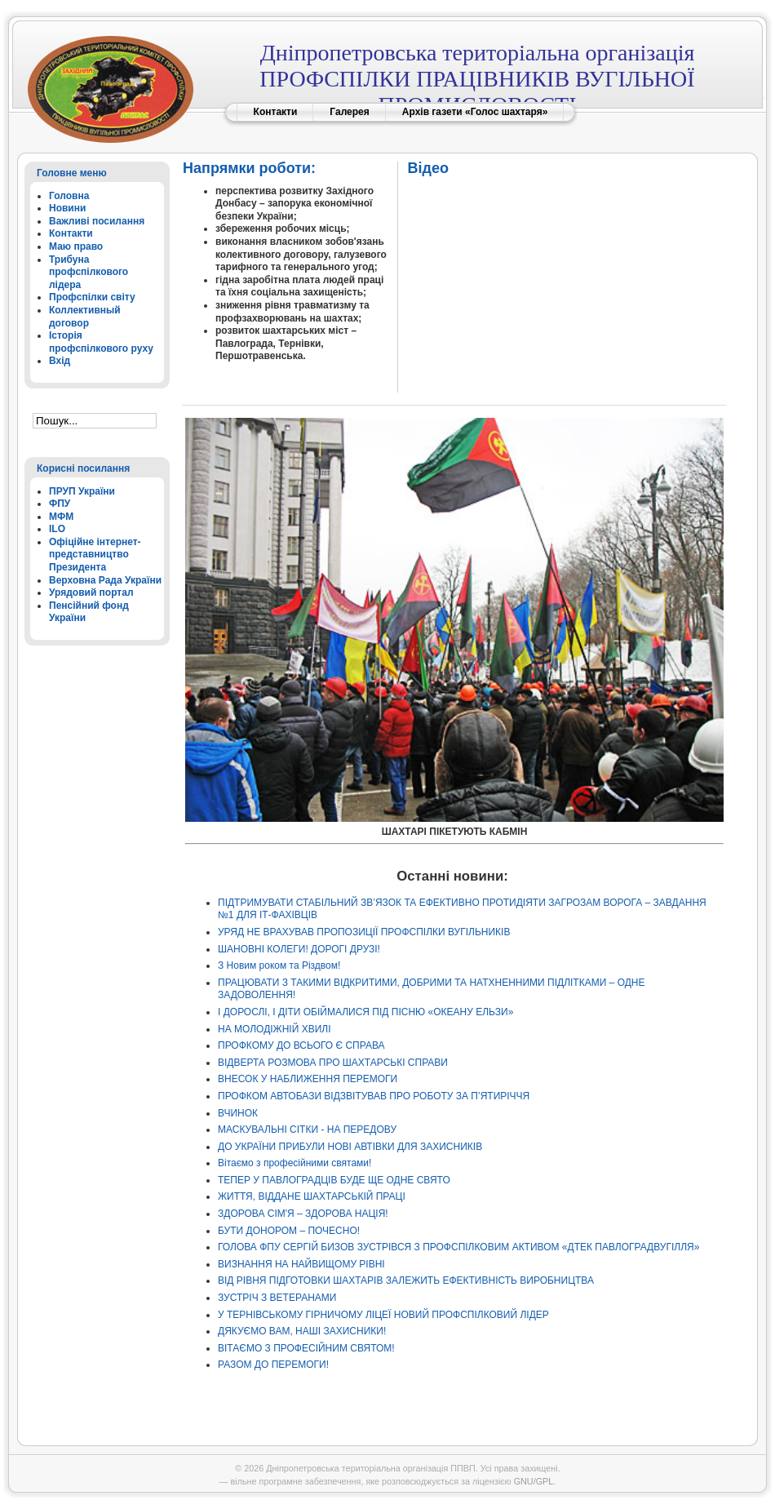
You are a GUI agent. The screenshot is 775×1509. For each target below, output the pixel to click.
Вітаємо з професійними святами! (294, 1163)
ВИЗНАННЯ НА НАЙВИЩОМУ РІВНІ (301, 1264)
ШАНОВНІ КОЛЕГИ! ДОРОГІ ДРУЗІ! (299, 949)
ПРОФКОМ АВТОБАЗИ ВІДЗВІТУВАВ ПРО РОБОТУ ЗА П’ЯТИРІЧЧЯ (373, 1096)
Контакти (276, 112)
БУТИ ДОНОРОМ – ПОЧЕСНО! (289, 1230)
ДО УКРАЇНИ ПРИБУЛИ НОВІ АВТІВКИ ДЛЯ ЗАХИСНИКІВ (350, 1146)
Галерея (349, 112)
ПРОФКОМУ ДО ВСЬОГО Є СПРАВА (301, 1045)
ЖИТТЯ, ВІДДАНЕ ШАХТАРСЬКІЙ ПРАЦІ (311, 1196)
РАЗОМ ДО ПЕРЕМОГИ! (273, 1364)
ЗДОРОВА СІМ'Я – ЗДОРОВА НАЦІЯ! (303, 1213)
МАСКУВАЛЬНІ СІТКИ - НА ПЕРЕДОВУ (307, 1129)
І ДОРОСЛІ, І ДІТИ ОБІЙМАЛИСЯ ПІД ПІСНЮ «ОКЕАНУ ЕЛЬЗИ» (365, 1012)
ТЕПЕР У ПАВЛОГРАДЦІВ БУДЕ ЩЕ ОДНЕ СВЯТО (334, 1180)
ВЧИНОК (238, 1113)
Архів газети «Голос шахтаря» (475, 112)
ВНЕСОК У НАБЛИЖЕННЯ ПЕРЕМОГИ (307, 1079)
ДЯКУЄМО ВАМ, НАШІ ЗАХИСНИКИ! (302, 1331)
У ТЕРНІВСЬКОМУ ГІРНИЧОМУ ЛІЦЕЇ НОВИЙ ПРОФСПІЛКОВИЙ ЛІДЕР (383, 1314)
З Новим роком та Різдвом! (279, 965)
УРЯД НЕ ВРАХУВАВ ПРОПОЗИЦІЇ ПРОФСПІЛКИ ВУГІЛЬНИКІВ (364, 932)
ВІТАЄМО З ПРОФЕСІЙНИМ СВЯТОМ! (306, 1348)
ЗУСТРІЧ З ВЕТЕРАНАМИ (277, 1297)
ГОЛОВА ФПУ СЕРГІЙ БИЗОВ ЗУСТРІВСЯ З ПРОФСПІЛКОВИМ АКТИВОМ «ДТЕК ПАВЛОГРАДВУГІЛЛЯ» (458, 1247)
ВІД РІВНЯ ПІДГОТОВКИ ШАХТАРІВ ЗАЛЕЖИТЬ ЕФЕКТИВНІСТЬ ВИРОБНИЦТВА (406, 1280)
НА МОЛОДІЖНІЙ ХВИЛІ (274, 1029)
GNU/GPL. (535, 1481)
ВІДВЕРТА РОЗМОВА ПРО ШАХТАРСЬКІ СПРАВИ (333, 1062)
